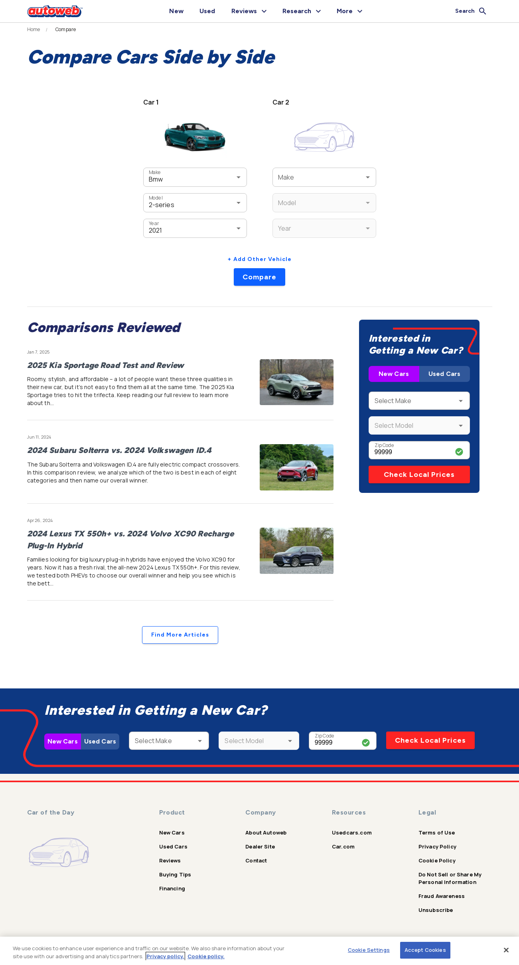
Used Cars (444, 374)
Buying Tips (175, 874)
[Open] (238, 177)
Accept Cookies (425, 949)
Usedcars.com (352, 832)
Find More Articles (180, 634)
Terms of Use (436, 832)
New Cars (394, 374)
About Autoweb (265, 832)
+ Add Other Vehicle (259, 259)
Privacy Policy (437, 846)
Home (33, 29)
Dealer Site (260, 846)
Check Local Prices (419, 474)
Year (154, 223)
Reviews (170, 860)
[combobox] (183, 177)
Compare (259, 277)
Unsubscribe (435, 910)
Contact (256, 860)
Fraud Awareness (441, 896)
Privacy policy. (165, 956)
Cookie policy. (206, 956)
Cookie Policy (437, 860)
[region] (259, 951)
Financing (172, 888)
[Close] (506, 950)
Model (155, 197)
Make (155, 172)
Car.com (343, 846)
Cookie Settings (369, 949)
